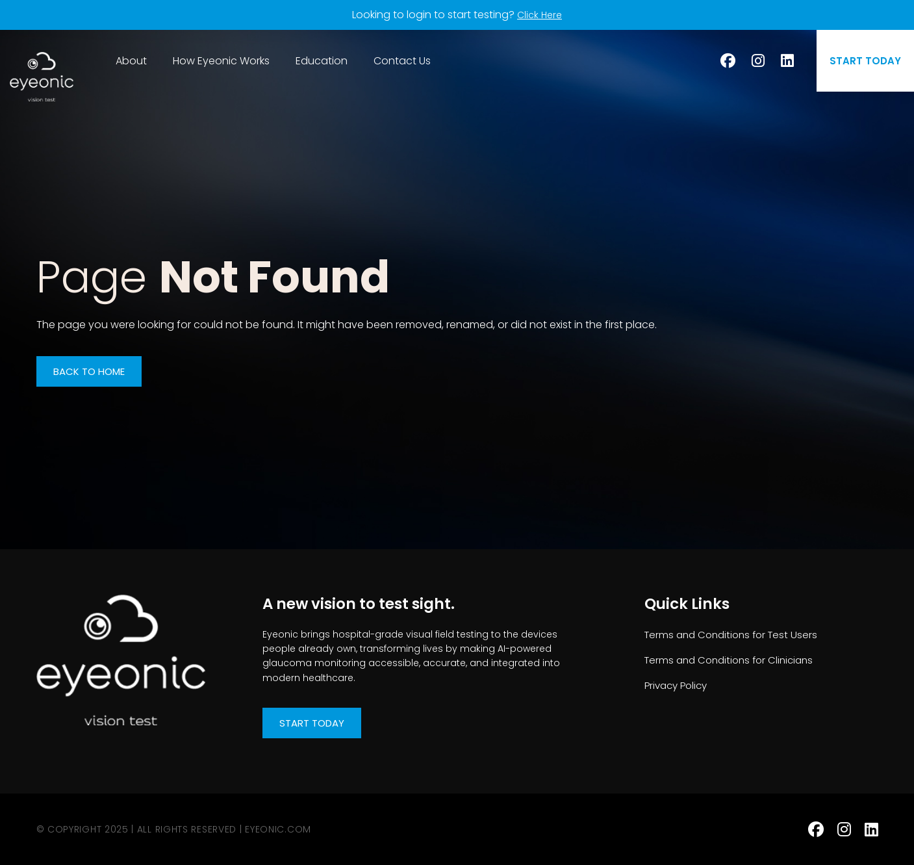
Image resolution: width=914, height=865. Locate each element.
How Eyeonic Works (221, 60)
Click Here (540, 14)
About (131, 60)
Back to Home (89, 371)
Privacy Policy (675, 685)
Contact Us (402, 60)
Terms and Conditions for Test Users (730, 634)
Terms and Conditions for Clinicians (728, 660)
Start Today (311, 723)
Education (322, 60)
